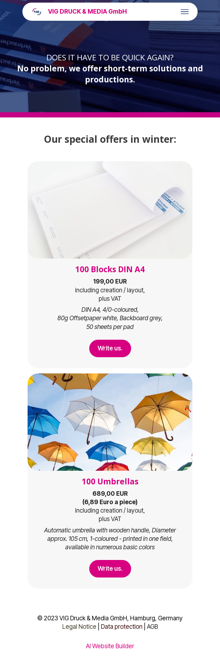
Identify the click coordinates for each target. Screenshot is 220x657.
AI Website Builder (110, 646)
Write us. (110, 348)
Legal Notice (79, 626)
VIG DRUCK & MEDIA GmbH (87, 12)
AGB (152, 626)
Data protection (121, 626)
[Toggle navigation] (185, 11)
